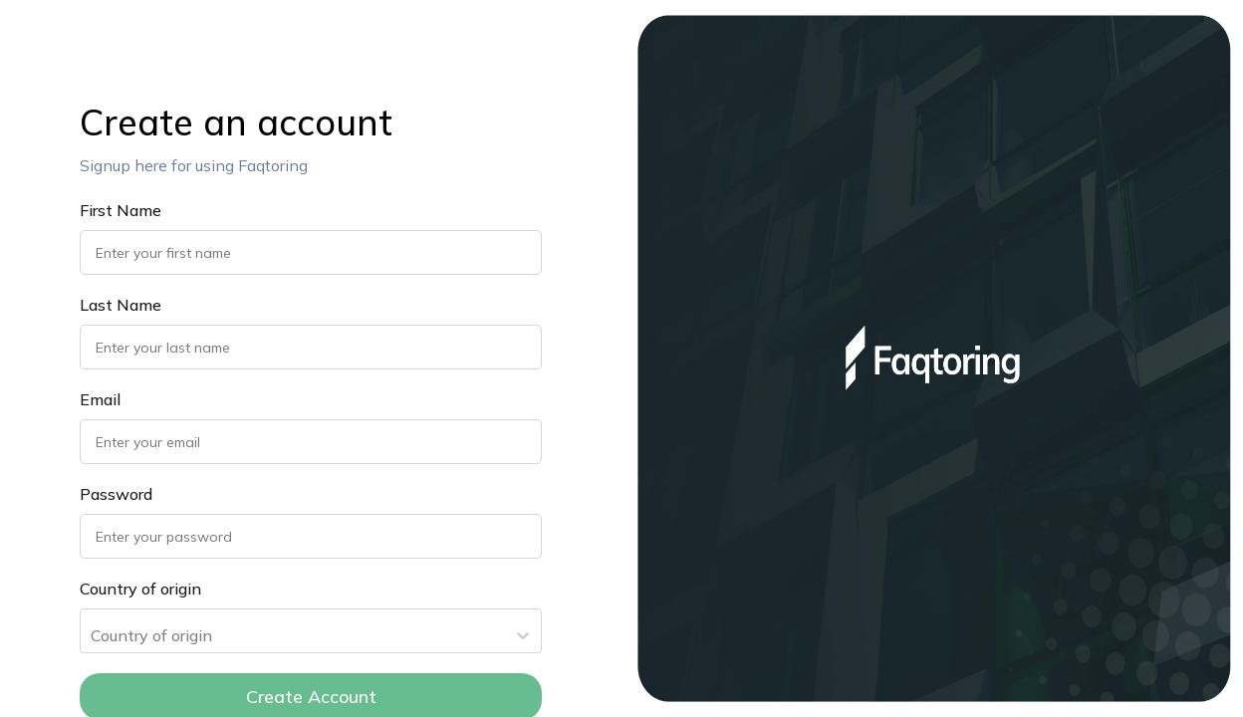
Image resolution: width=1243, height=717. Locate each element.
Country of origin (140, 588)
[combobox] (93, 637)
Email (100, 399)
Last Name (120, 305)
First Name (120, 210)
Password (116, 494)
